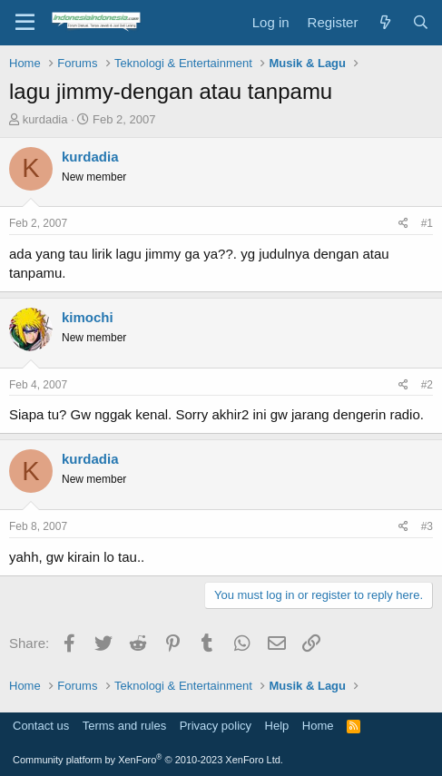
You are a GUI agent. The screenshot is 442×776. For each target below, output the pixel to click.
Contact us (41, 725)
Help (277, 725)
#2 (427, 384)
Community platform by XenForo (148, 759)
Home (318, 725)
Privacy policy (215, 725)
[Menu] (25, 22)
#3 (427, 526)
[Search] (420, 22)
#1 (427, 223)
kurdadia (45, 119)
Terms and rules (124, 725)
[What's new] (384, 22)
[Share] (403, 223)
